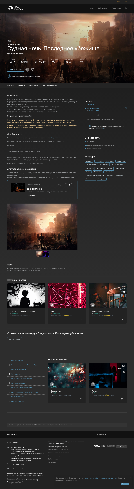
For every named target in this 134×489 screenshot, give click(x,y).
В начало (101, 434)
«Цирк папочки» (56, 138)
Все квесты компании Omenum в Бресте (24, 365)
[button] (75, 205)
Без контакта (109, 172)
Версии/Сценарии (50, 85)
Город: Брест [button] (117, 8)
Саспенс (110, 175)
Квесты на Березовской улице (21, 388)
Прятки (95, 391)
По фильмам (99, 161)
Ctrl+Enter (59, 443)
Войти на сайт (122, 2)
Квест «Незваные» (16, 397)
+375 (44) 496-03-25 (17, 464)
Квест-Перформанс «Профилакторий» (24, 392)
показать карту (93, 110)
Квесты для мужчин (17, 374)
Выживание (119, 175)
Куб (52, 311)
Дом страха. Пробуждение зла (22, 311)
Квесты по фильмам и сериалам (21, 379)
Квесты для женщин (17, 383)
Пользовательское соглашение (58, 450)
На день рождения (117, 164)
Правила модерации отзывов (57, 447)
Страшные (89, 161)
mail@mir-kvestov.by (17, 469)
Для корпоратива (91, 164)
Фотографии (34, 85)
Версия (88, 172)
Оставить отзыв (14, 339)
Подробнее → (32, 195)
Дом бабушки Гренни (100, 311)
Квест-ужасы (120, 168)
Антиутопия (101, 179)
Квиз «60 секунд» (16, 401)
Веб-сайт (90, 105)
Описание (10, 85)
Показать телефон (93, 115)
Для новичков (121, 161)
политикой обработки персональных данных (101, 478)
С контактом (97, 172)
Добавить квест (103, 8)
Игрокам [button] (91, 8)
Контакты (21, 85)
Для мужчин (89, 168)
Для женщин (101, 168)
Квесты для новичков (17, 369)
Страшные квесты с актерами (95, 175)
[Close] (130, 478)
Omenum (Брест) (18, 54)
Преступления (90, 179)
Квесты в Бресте (16, 360)
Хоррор (110, 168)
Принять (124, 484)
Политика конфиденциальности (58, 453)
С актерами (109, 161)
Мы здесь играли (15, 69)
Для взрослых (104, 164)
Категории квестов (54, 456)
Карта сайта (52, 462)
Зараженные (56, 391)
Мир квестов (12, 434)
